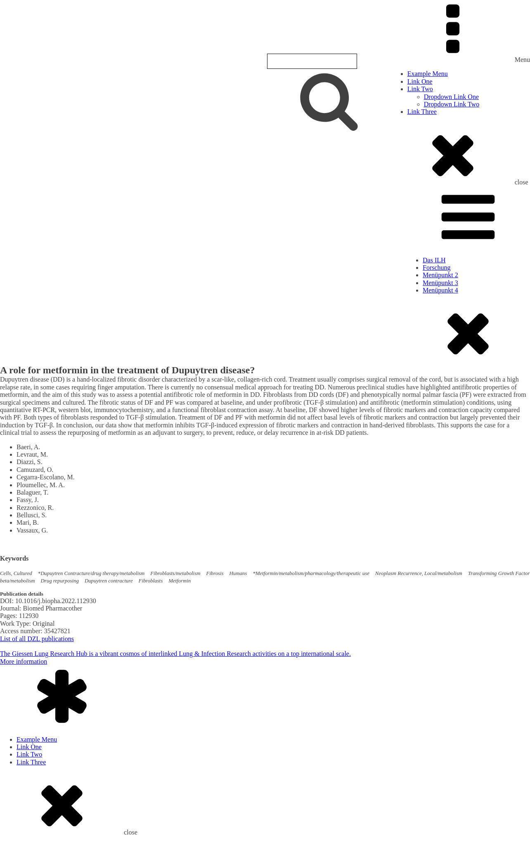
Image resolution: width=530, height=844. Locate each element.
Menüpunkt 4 (440, 290)
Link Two (420, 88)
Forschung (437, 267)
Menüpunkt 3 (440, 282)
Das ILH (434, 260)
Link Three (422, 111)
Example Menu (427, 73)
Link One (420, 81)
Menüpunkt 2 (440, 274)
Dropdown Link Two (452, 104)
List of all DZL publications (37, 638)
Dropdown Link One (451, 96)
